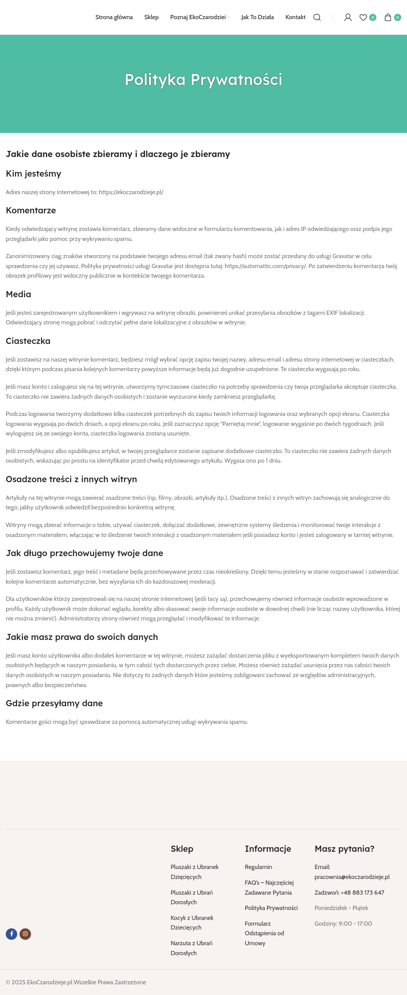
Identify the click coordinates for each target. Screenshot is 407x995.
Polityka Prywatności (271, 908)
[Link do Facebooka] (11, 934)
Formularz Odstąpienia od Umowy (264, 933)
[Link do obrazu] (44, 796)
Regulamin (258, 867)
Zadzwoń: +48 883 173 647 (349, 892)
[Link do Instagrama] (25, 934)
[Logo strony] (43, 16)
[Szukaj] (317, 17)
